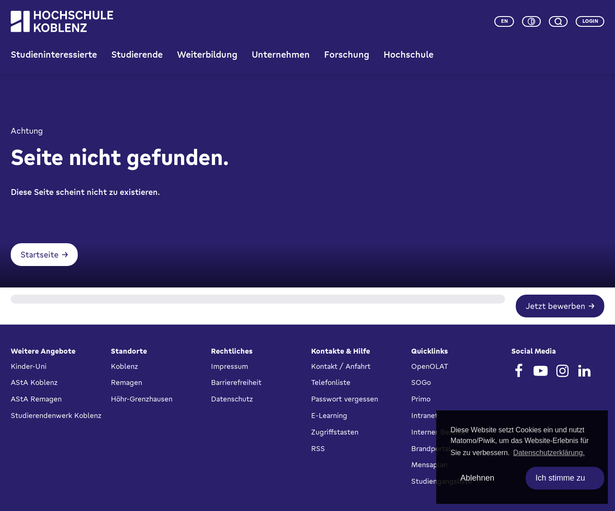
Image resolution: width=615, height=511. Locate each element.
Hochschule (408, 54)
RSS (318, 448)
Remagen (126, 382)
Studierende (137, 54)
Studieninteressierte (54, 54)
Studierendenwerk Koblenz (56, 415)
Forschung (346, 54)
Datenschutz (232, 399)
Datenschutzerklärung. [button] (549, 452)
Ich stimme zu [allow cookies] (560, 477)
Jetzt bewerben (555, 305)
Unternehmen (281, 54)
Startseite (40, 254)
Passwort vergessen (344, 399)
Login (590, 21)
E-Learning (329, 415)
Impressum (229, 366)
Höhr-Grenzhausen (142, 399)
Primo (420, 399)
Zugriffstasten (334, 432)
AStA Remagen (36, 399)
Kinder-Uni (28, 366)
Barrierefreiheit (236, 382)
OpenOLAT (429, 366)
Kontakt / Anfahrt (341, 366)
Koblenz (124, 366)
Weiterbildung (207, 54)
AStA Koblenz (34, 382)
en (504, 21)
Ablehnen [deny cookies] (477, 477)
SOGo (421, 382)
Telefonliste (330, 382)
